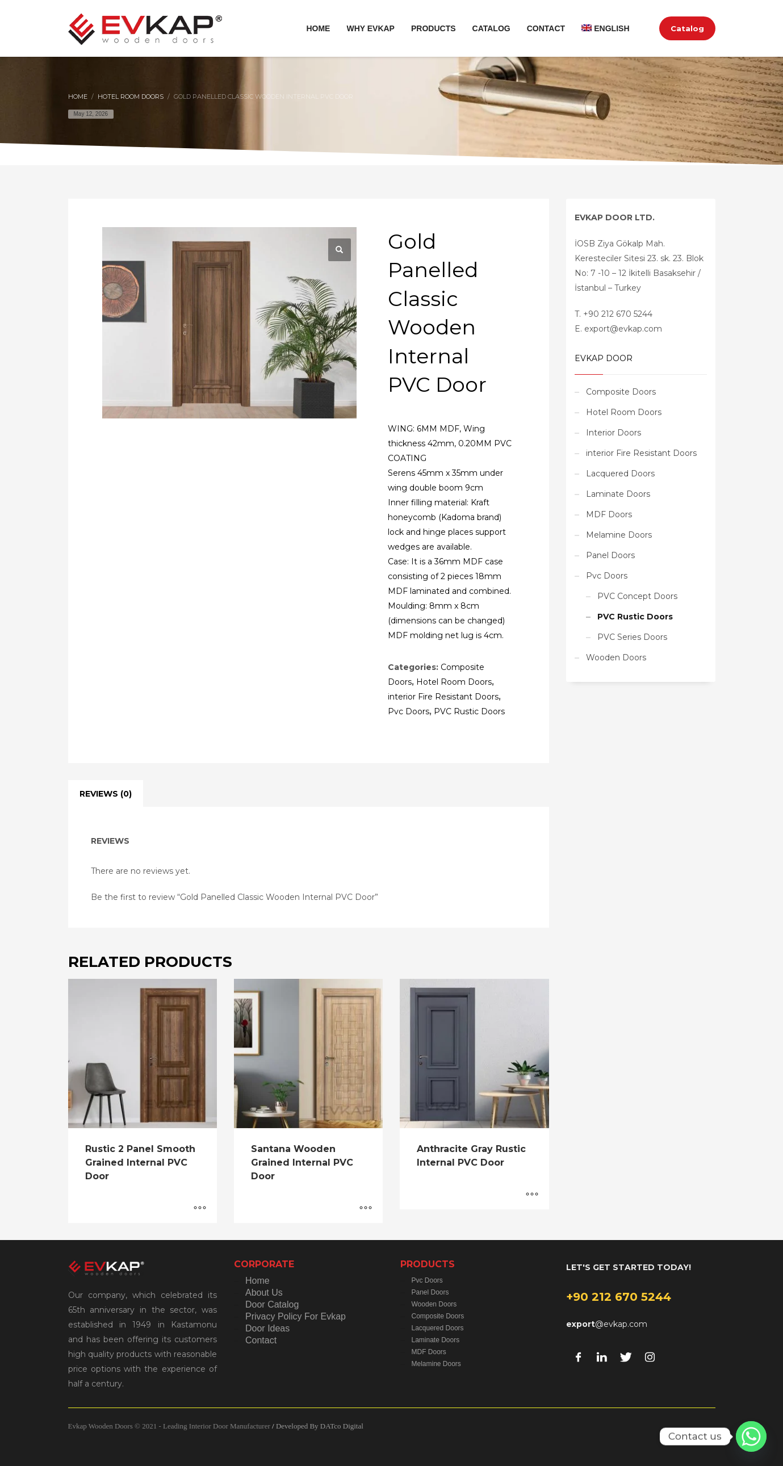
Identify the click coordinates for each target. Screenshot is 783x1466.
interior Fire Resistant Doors (443, 697)
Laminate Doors (618, 494)
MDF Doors (609, 514)
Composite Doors (621, 392)
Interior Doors (613, 433)
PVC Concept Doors (637, 596)
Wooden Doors (616, 657)
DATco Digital (341, 1426)
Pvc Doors (408, 711)
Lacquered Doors (620, 473)
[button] (339, 249)
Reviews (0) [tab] (105, 794)
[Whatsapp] (751, 1436)
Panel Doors (610, 555)
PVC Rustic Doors (469, 711)
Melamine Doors (619, 535)
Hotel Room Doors (454, 682)
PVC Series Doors (632, 637)
